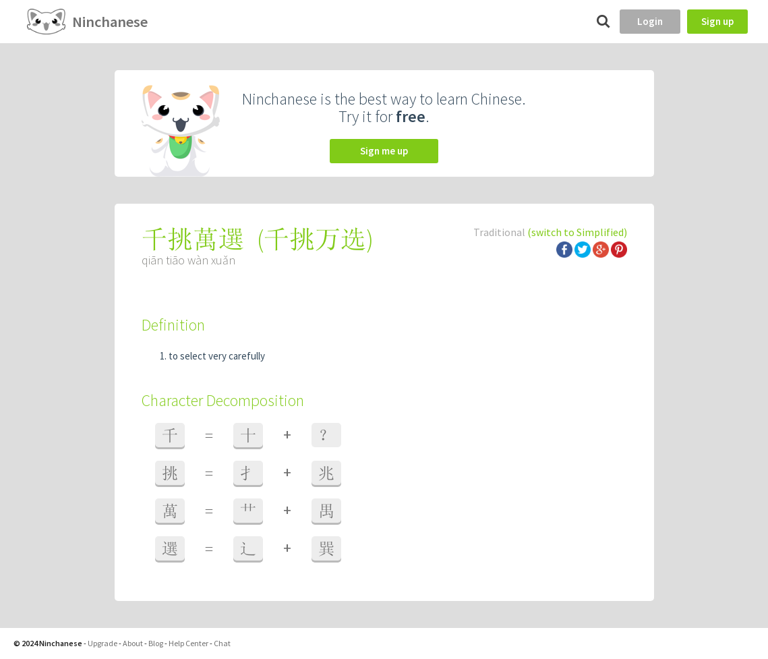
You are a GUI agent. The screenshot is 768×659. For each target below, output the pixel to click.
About (133, 643)
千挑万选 (315, 239)
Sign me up (384, 150)
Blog (155, 643)
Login (650, 21)
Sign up (717, 21)
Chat (222, 643)
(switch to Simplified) (577, 232)
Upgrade (102, 643)
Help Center (188, 643)
